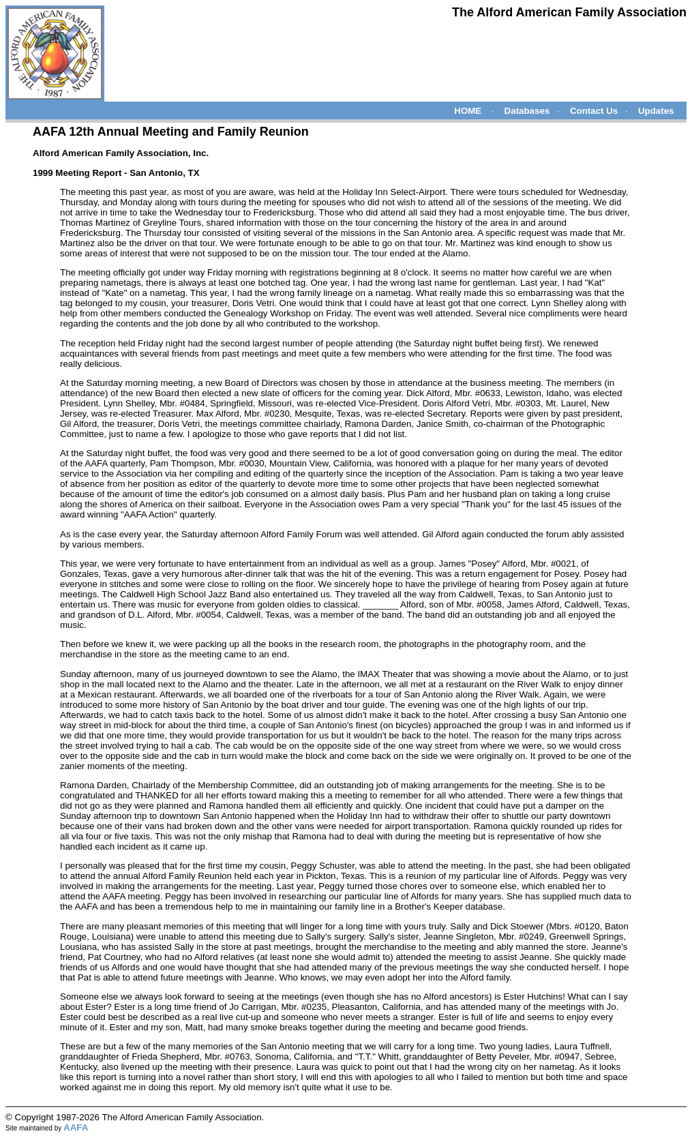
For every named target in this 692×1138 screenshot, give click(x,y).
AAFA (75, 1127)
